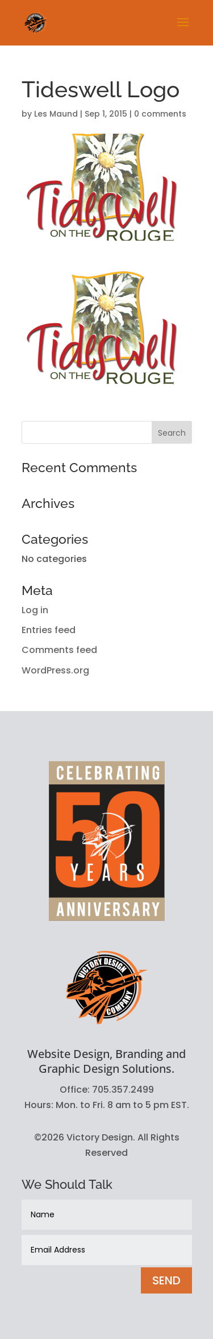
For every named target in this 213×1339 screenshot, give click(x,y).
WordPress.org (55, 670)
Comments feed (59, 649)
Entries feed (49, 630)
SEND (166, 1280)
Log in (35, 610)
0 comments (160, 113)
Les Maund (56, 113)
